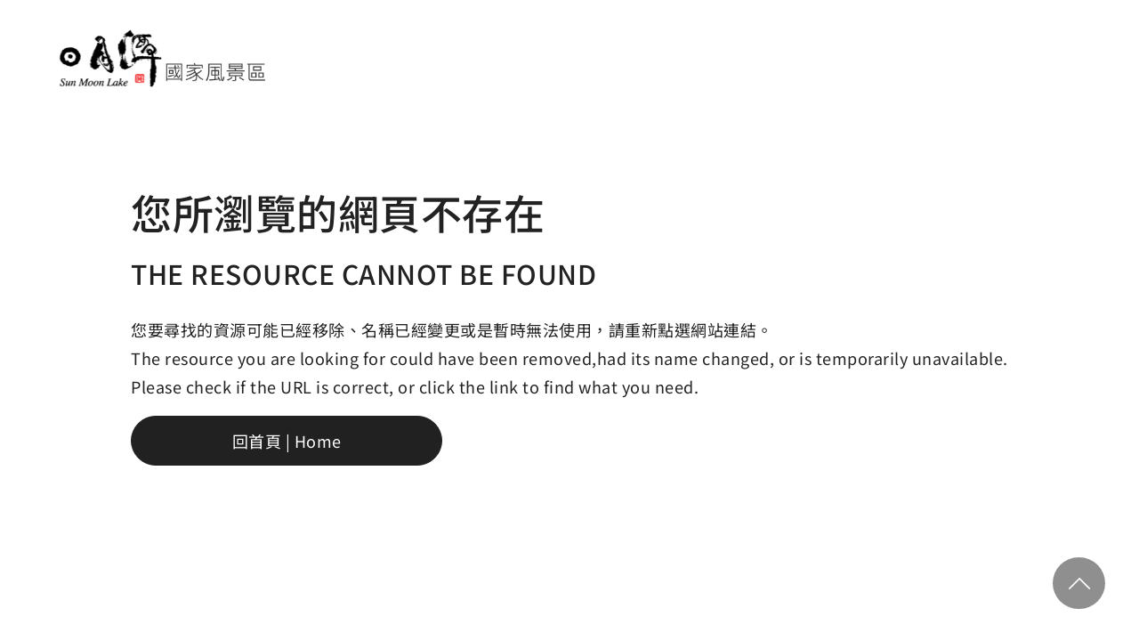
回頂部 (1079, 583)
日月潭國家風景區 (161, 58)
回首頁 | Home (287, 440)
